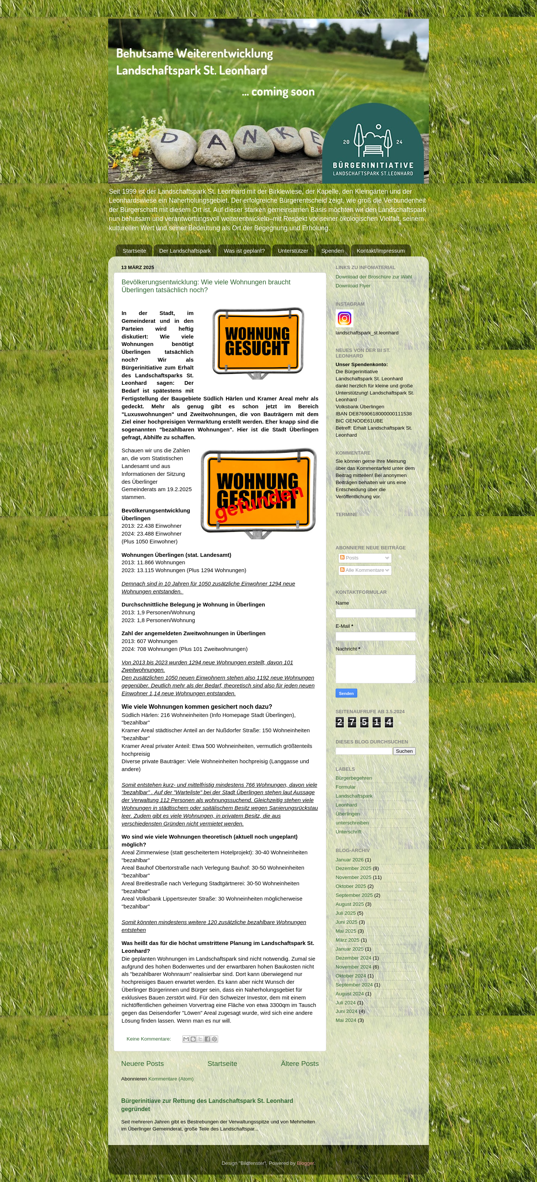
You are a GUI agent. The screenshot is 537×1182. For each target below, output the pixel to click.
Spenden (332, 250)
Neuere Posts (142, 1063)
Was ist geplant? (244, 250)
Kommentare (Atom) (171, 1079)
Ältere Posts (300, 1063)
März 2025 (347, 940)
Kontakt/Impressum (381, 250)
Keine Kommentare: (150, 1039)
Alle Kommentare (362, 570)
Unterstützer (293, 250)
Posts (349, 558)
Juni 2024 (347, 1011)
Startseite (134, 250)
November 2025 (353, 877)
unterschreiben (352, 823)
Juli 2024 (346, 1002)
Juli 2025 (346, 913)
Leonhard (346, 805)
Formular (346, 787)
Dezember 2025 (353, 868)
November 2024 (353, 967)
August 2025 (350, 904)
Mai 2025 (346, 931)
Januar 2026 (350, 860)
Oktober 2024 (351, 976)
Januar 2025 (350, 949)
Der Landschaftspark (185, 250)
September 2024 (354, 985)
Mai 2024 (346, 1020)
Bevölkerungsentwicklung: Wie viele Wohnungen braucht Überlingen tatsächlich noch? (206, 286)
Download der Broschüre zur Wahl (374, 277)
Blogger (305, 1163)
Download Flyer (353, 286)
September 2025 (354, 895)
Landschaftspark (354, 796)
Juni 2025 (347, 922)
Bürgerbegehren (354, 778)
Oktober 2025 (351, 886)
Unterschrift (348, 832)
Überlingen (348, 814)
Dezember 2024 (353, 958)
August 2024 (350, 994)
